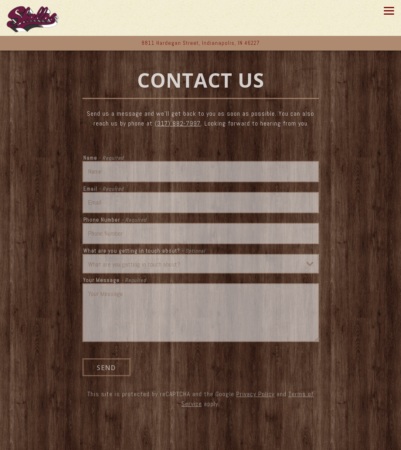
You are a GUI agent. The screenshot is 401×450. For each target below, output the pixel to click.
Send (106, 367)
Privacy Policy (255, 394)
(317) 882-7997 (178, 123)
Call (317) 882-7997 (200, 441)
